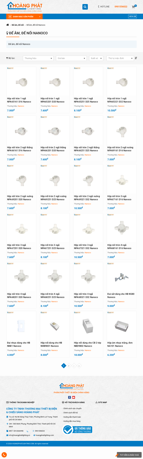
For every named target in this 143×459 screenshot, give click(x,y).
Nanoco (21, 106)
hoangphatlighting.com (45, 448)
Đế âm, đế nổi (18, 25)
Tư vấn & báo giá (128, 455)
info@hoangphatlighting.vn (19, 448)
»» (79, 378)
